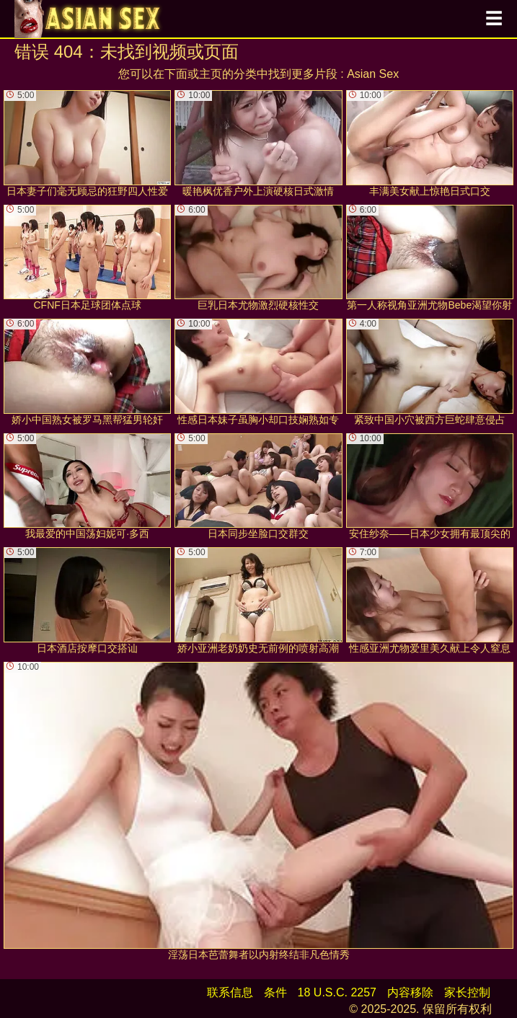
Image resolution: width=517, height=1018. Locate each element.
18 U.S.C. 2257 (337, 992)
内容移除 (410, 992)
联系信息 (230, 992)
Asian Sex (373, 74)
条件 (275, 992)
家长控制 (467, 992)
